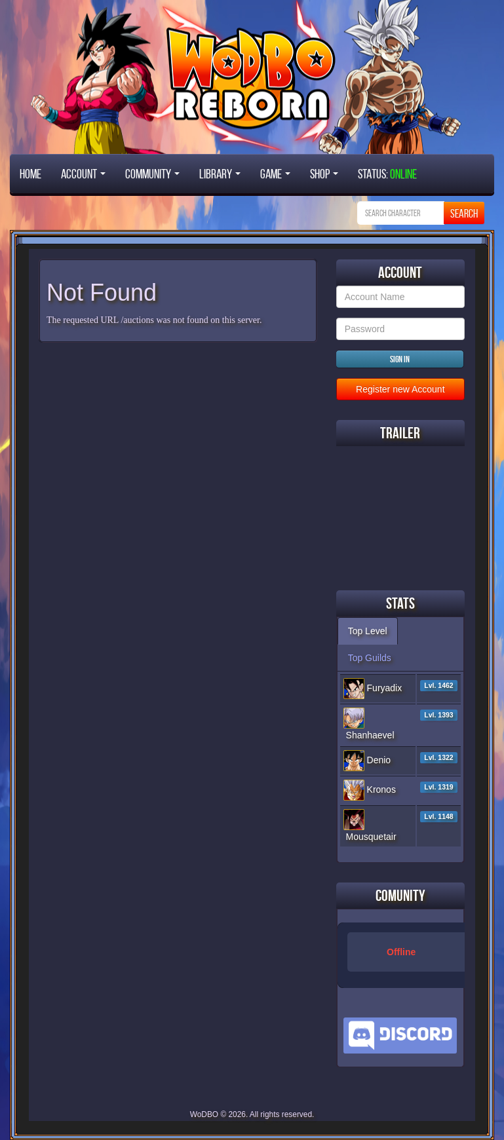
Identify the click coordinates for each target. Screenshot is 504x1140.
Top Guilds (369, 658)
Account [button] (83, 173)
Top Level (367, 631)
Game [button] (275, 173)
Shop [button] (324, 173)
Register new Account (400, 389)
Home (30, 173)
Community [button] (152, 173)
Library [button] (220, 173)
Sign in (400, 359)
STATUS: (387, 173)
